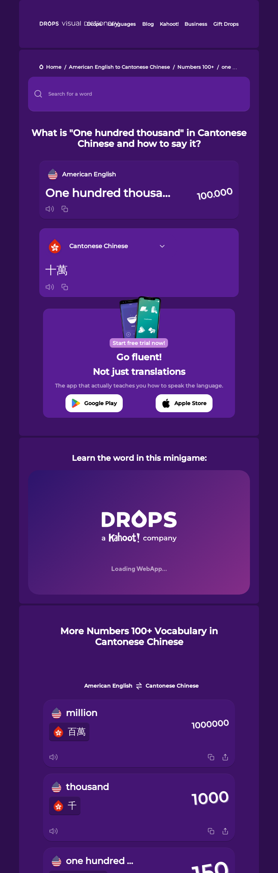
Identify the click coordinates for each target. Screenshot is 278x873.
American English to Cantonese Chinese (119, 67)
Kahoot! (169, 24)
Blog (148, 24)
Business (195, 24)
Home (53, 67)
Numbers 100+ (195, 67)
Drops (94, 24)
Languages (122, 24)
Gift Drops (226, 24)
